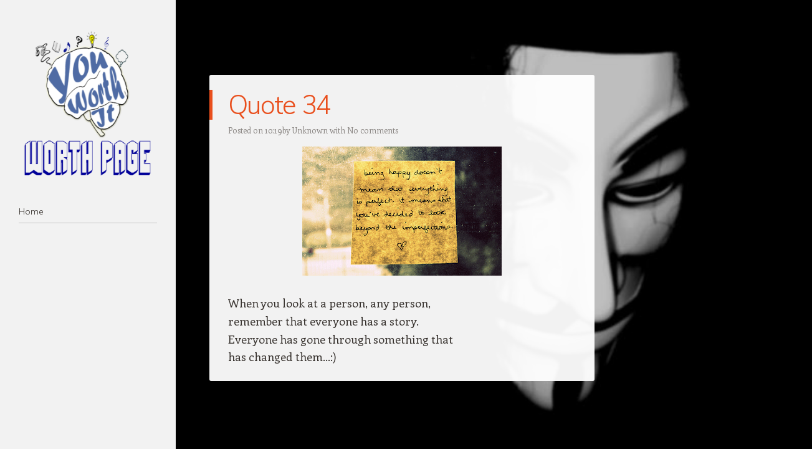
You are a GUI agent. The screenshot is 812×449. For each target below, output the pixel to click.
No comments (372, 130)
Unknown (310, 130)
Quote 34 (279, 104)
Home (31, 211)
